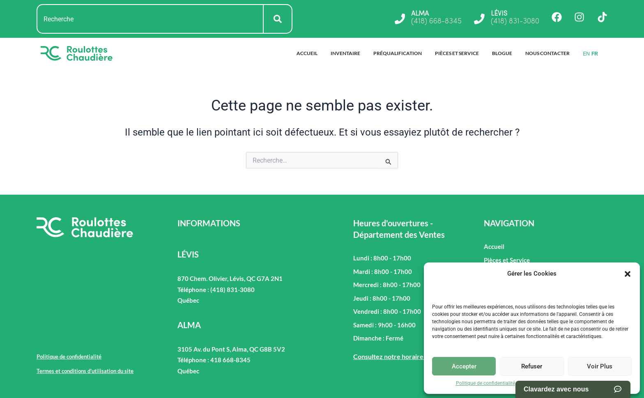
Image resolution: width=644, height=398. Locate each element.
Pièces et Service (457, 53)
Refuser (531, 366)
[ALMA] (399, 19)
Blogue (502, 53)
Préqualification (397, 53)
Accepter (464, 366)
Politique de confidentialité (485, 383)
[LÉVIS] (479, 19)
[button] (627, 274)
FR (594, 54)
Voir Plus (599, 366)
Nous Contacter (547, 53)
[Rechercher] (278, 19)
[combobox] (150, 19)
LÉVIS (499, 14)
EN (586, 54)
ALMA (420, 14)
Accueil (307, 53)
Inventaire (345, 53)
